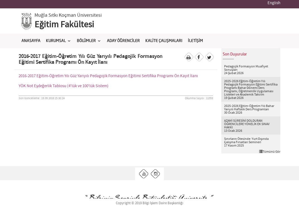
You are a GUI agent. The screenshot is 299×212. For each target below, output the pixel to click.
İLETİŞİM (195, 41)
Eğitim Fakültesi (64, 25)
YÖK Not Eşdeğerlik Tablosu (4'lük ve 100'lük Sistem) (64, 86)
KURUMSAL (56, 41)
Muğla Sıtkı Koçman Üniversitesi (68, 15)
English (274, 3)
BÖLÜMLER (86, 41)
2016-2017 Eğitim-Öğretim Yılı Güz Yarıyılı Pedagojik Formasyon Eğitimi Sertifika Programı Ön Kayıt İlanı (108, 76)
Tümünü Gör (269, 151)
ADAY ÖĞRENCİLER (123, 41)
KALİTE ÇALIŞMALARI (163, 41)
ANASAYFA (30, 41)
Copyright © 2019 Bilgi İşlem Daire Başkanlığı (149, 203)
